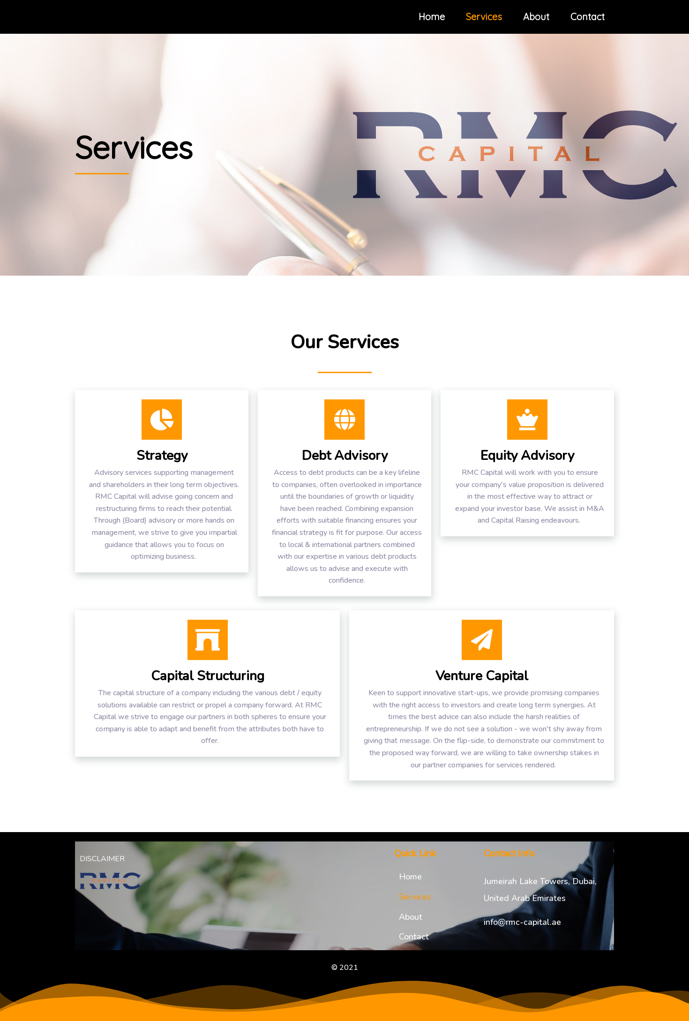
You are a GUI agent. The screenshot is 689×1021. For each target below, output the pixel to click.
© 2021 (344, 967)
